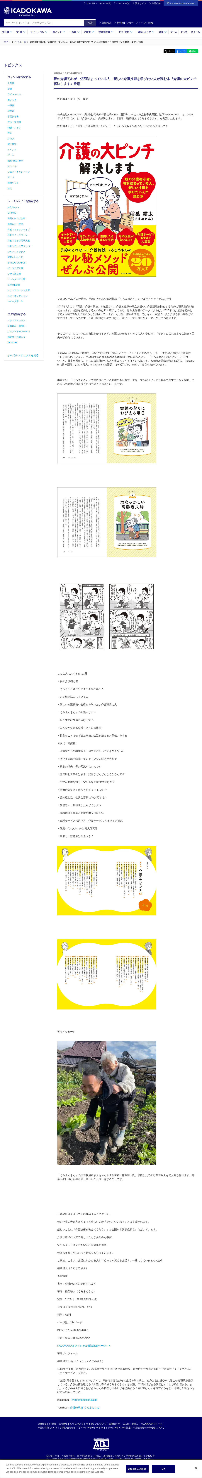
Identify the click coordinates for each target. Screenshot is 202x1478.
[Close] (196, 1468)
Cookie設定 (125, 1427)
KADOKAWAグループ (151, 1423)
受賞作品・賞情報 (16, 326)
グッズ (183, 32)
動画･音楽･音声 (15, 160)
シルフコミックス (16, 251)
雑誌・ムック (14, 127)
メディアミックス (16, 320)
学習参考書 (106, 32)
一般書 (74, 32)
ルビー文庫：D (15, 301)
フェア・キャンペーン (19, 172)
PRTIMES (12, 342)
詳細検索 (105, 22)
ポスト (164, 51)
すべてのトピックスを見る (23, 355)
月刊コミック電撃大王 (19, 240)
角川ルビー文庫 (15, 224)
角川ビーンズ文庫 (16, 218)
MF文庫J (12, 213)
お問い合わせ (67, 1427)
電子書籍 (12, 144)
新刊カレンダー (124, 22)
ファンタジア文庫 (16, 279)
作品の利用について (48, 1427)
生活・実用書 (14, 122)
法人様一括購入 (130, 1423)
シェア (178, 51)
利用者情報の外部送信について (148, 1427)
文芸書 (7, 32)
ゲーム (173, 32)
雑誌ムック (146, 32)
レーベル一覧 (123, 3)
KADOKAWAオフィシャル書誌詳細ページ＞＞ (84, 1345)
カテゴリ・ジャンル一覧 (98, 3)
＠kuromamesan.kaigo (84, 1399)
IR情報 (52, 1423)
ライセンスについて (96, 1423)
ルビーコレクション (18, 296)
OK (163, 1468)
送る (193, 51)
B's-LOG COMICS (17, 262)
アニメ (11, 177)
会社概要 (42, 1423)
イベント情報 (144, 22)
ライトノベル (38, 32)
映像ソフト (13, 183)
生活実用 (125, 32)
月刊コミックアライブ (19, 229)
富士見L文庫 (14, 285)
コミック (58, 32)
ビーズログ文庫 (15, 268)
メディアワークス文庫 (19, 290)
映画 (10, 133)
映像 (163, 32)
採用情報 (63, 1423)
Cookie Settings (137, 1468)
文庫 (10, 89)
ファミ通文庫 (14, 274)
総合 (10, 188)
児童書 (89, 32)
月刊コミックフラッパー (20, 246)
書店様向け (114, 1423)
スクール (195, 32)
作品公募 (156, 3)
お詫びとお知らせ (16, 337)
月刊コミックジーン (18, 235)
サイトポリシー (109, 1427)
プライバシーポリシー (87, 1427)
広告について (76, 1423)
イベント (12, 149)
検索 (90, 22)
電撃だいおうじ (15, 257)
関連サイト (140, 3)
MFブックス (14, 207)
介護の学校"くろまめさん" (85, 1407)
